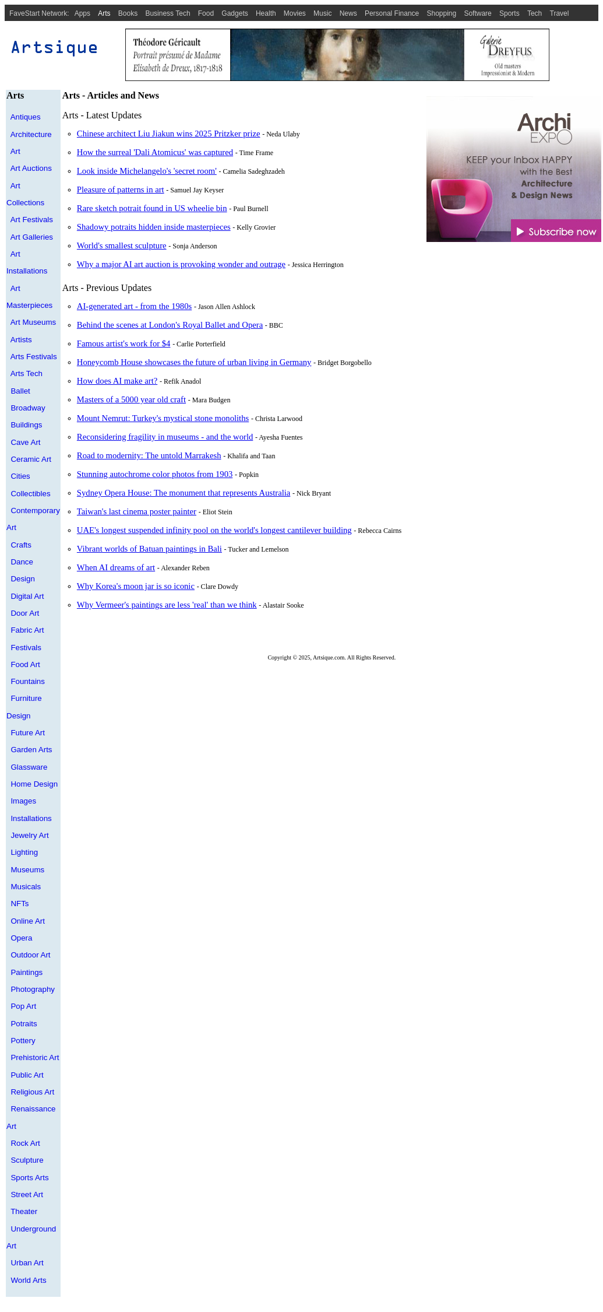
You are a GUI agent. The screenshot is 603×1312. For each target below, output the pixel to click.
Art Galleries (31, 237)
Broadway (27, 408)
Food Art (25, 664)
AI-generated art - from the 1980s (134, 306)
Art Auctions (31, 168)
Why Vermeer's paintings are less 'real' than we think (167, 604)
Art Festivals (31, 219)
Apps (82, 13)
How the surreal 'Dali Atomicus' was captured (155, 152)
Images (23, 801)
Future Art (27, 732)
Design (22, 578)
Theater (23, 1211)
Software (477, 13)
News (348, 13)
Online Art (27, 921)
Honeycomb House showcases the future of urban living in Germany (194, 362)
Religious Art (32, 1092)
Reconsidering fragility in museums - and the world (165, 436)
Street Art (26, 1194)
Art (15, 151)
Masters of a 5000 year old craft (131, 399)
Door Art (24, 613)
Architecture (31, 134)
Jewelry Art (29, 835)
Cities (20, 476)
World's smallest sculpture (122, 245)
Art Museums (33, 322)
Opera (21, 938)
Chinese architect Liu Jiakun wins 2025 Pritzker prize (168, 133)
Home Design (34, 784)
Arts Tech (26, 373)
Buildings (26, 424)
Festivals (25, 647)
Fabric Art (27, 630)
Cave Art (25, 442)
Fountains (27, 681)
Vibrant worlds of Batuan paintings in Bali (149, 548)
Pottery (22, 1040)
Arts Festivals (33, 356)
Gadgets (234, 13)
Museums (27, 869)
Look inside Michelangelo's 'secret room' (147, 171)
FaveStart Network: (39, 13)
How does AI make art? (117, 380)
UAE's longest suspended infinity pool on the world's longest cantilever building (214, 530)
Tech (534, 13)
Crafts (20, 545)
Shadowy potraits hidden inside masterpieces (154, 226)
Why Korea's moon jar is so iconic (136, 586)
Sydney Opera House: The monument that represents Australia (183, 492)
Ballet (20, 391)
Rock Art (25, 1143)
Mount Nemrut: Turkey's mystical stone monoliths (163, 418)
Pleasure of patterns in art (120, 189)
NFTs (19, 903)
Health (266, 13)
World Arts (28, 1280)
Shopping (442, 13)
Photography (32, 989)
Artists (21, 339)
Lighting (24, 852)
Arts (104, 13)
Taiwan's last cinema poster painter (136, 511)
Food (206, 13)
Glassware (28, 767)
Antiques (25, 117)
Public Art (26, 1075)
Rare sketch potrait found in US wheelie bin (152, 208)
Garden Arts (31, 749)
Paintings (26, 972)
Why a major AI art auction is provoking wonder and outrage (181, 264)
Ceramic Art (30, 459)
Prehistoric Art (34, 1057)
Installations (30, 818)
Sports (509, 13)
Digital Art (27, 596)
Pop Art (23, 1006)
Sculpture (26, 1160)
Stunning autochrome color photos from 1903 (154, 474)
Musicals (25, 886)
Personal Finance (392, 13)
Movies (295, 13)
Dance (21, 561)
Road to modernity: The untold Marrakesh (149, 455)
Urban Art (26, 1262)
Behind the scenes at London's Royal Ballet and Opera (170, 324)
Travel (559, 13)
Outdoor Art (30, 954)
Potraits (23, 1023)
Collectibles (30, 493)
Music (322, 13)
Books (127, 13)
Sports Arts (29, 1177)
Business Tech (167, 13)
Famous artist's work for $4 (124, 343)
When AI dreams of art (116, 567)
